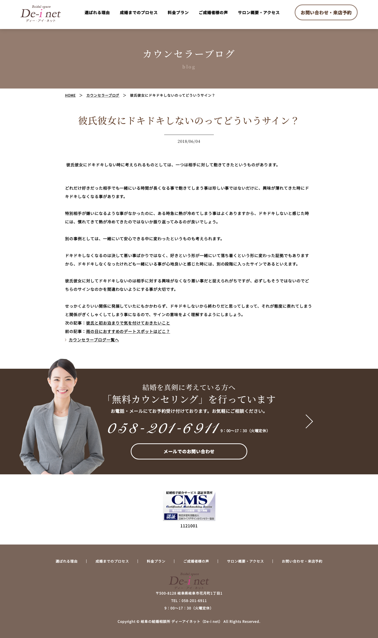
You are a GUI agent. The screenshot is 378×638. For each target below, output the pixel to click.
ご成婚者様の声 (213, 12)
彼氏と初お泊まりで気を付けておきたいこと (128, 323)
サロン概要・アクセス (259, 12)
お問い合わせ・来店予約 (326, 12)
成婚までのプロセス (139, 12)
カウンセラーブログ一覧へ (94, 340)
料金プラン (178, 12)
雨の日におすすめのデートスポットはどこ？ (128, 331)
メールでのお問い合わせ (189, 451)
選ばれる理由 (97, 12)
